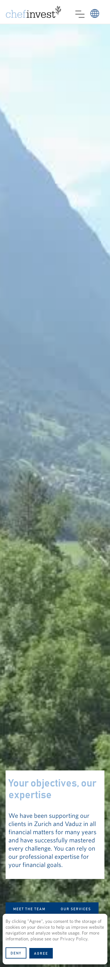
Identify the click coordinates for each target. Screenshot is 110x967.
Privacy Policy (73, 938)
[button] (79, 14)
